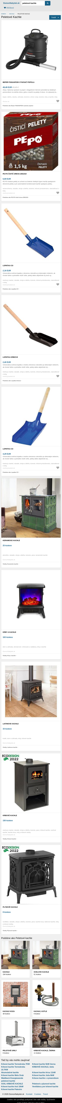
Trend (45, 1094)
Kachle (11, 14)
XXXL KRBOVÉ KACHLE (12, 1084)
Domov (3, 14)
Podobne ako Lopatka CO (10, 289)
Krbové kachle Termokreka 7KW (15, 1064)
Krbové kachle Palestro (11, 1089)
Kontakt (29, 1094)
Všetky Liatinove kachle (10, 747)
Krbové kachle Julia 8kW (43, 1075)
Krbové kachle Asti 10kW (12, 1087)
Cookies (37, 1094)
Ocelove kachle (41, 972)
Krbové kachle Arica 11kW (44, 1072)
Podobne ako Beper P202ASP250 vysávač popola (18, 105)
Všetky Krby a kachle (9, 655)
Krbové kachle (10, 815)
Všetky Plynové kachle (10, 930)
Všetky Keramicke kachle (10, 564)
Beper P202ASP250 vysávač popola (18, 82)
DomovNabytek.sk (11, 3)
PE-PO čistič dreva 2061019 (14, 174)
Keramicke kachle (11, 540)
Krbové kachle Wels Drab (12, 1075)
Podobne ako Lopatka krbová (12, 380)
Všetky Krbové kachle (9, 839)
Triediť (53, 17)
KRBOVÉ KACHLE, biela (43, 1067)
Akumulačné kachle (10, 1072)
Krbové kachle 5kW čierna (43, 1064)
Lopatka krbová (10, 357)
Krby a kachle (9, 632)
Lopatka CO (8, 265)
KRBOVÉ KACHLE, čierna (44, 1050)
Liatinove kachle (11, 724)
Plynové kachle (10, 907)
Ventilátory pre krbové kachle (45, 1087)
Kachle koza (9, 1011)
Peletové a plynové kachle (43, 1084)
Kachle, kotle (40, 1011)
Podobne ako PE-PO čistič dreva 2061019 (15, 197)
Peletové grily (10, 1050)
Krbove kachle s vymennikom (45, 1078)
